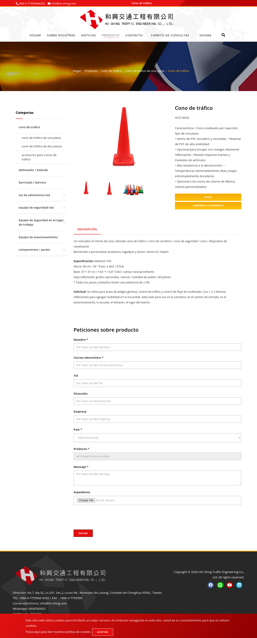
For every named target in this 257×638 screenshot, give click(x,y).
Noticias (88, 35)
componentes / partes (34, 249)
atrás (208, 197)
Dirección (81, 393)
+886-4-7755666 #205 (34, 597)
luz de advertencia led (34, 195)
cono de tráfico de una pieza (144, 71)
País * (78, 429)
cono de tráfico (111, 71)
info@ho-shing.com (53, 603)
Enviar (83, 532)
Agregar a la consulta (208, 205)
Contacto (134, 35)
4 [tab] (130, 169)
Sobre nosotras (61, 35)
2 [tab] (118, 169)
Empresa (80, 411)
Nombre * (81, 339)
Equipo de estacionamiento (38, 237)
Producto (110, 35)
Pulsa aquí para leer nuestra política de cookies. (58, 632)
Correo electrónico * (88, 357)
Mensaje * (81, 466)
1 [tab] (112, 169)
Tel (76, 375)
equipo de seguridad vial (36, 207)
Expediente (82, 491)
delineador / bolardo (33, 170)
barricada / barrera (32, 182)
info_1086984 (32, 613)
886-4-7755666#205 (32, 3)
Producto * (81, 448)
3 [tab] (124, 169)
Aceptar (102, 631)
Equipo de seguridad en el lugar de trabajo (41, 222)
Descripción (87, 229)
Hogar (35, 35)
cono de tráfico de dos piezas (42, 146)
